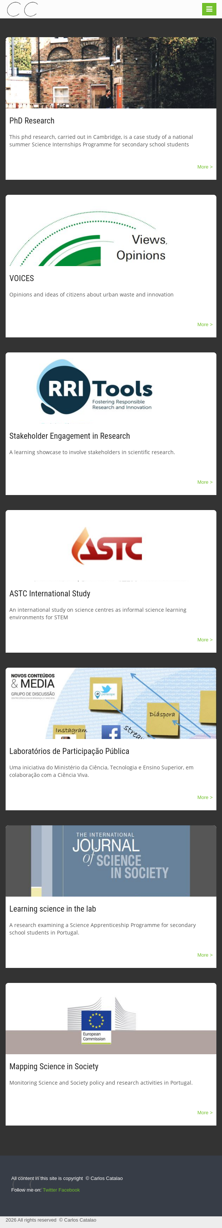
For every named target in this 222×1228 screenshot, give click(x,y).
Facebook (69, 1190)
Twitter (50, 1190)
